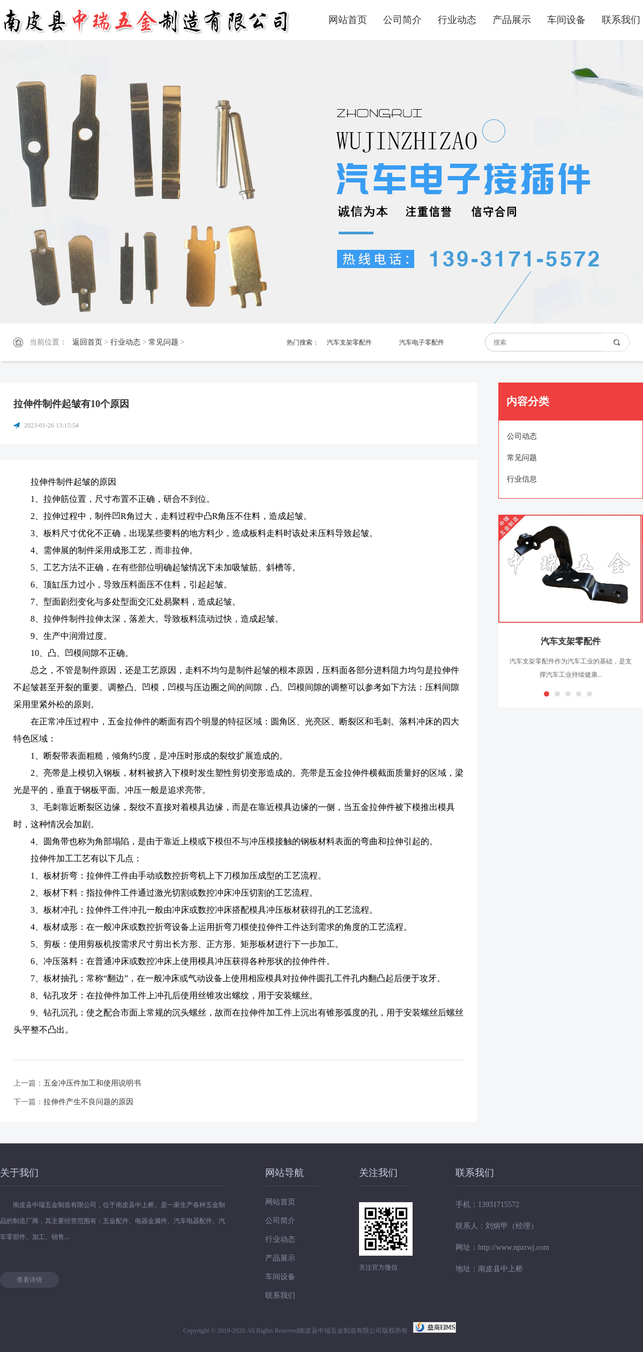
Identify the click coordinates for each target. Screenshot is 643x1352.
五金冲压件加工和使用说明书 (92, 1083)
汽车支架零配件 (349, 342)
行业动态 (457, 19)
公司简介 (402, 19)
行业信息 (522, 479)
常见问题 (163, 342)
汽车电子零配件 (421, 342)
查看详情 (29, 1280)
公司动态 (522, 436)
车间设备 (566, 19)
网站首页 (347, 19)
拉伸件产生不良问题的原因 (88, 1102)
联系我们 (621, 19)
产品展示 (511, 19)
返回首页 (87, 342)
